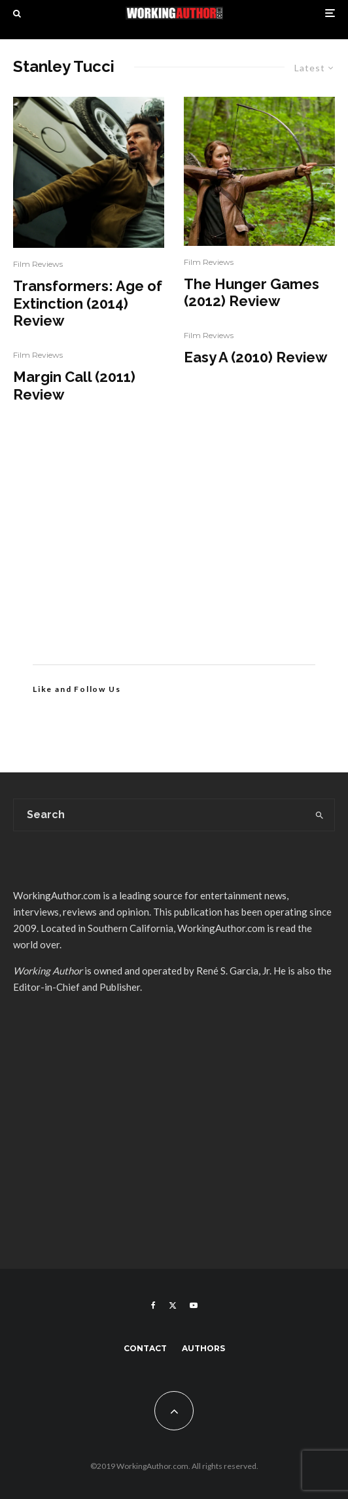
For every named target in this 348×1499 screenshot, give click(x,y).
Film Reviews (38, 264)
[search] (319, 815)
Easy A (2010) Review (255, 357)
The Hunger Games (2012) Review (251, 292)
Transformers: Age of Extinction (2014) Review (87, 303)
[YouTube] (193, 1305)
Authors (203, 1348)
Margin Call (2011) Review (74, 385)
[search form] (159, 815)
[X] (172, 1305)
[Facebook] (153, 1305)
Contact (145, 1348)
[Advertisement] (174, 553)
